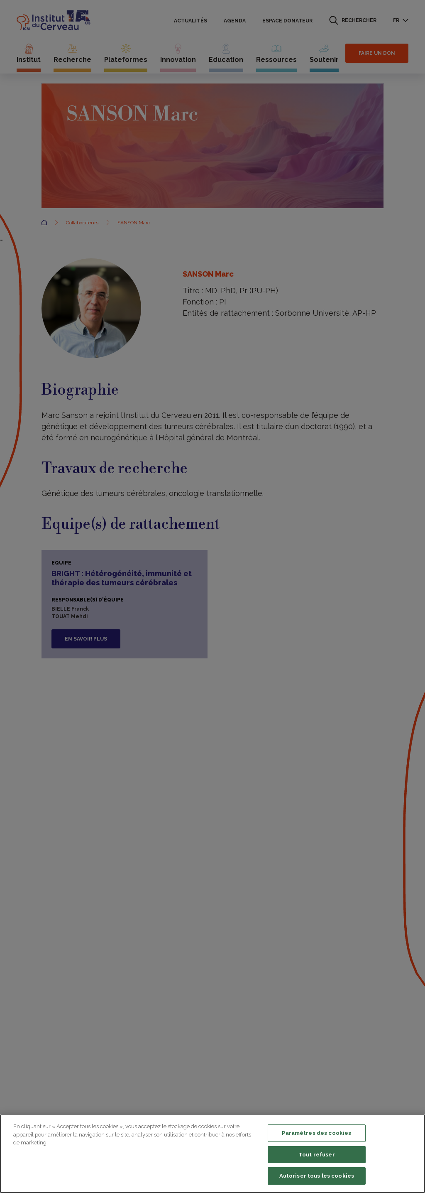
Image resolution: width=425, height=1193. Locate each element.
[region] (212, 1153)
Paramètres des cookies (316, 1133)
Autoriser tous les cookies (316, 1176)
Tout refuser (316, 1154)
